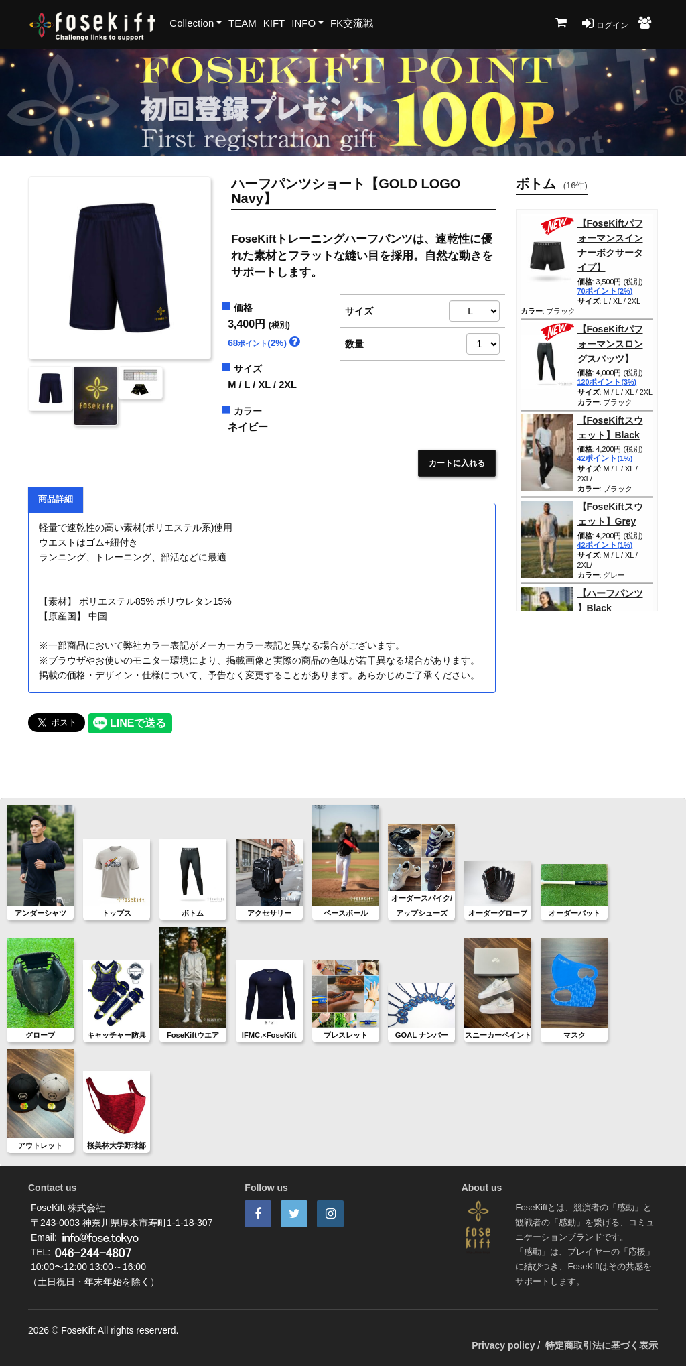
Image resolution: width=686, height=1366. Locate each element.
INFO (303, 23)
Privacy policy (503, 1345)
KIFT (274, 23)
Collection (191, 23)
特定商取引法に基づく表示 (601, 1345)
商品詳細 (55, 499)
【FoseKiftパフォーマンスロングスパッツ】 (610, 344)
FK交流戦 (351, 23)
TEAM (242, 23)
